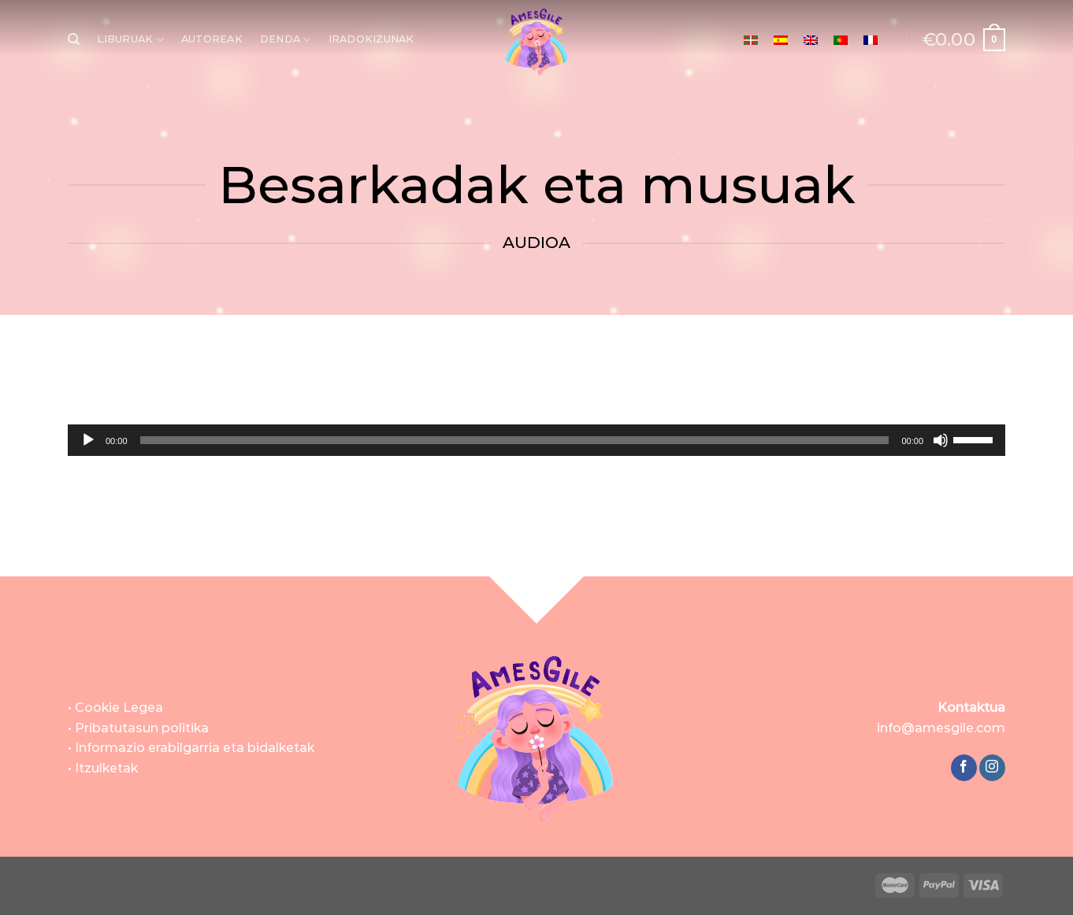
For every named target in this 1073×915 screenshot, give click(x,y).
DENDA (285, 39)
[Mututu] (941, 440)
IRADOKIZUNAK (371, 39)
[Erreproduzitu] (88, 440)
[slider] (514, 440)
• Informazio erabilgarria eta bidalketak (191, 747)
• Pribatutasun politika (138, 728)
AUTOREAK (212, 39)
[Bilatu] (74, 39)
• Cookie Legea (115, 707)
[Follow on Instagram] (992, 767)
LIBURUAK (130, 39)
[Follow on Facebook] (964, 767)
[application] (536, 440)
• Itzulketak (103, 768)
